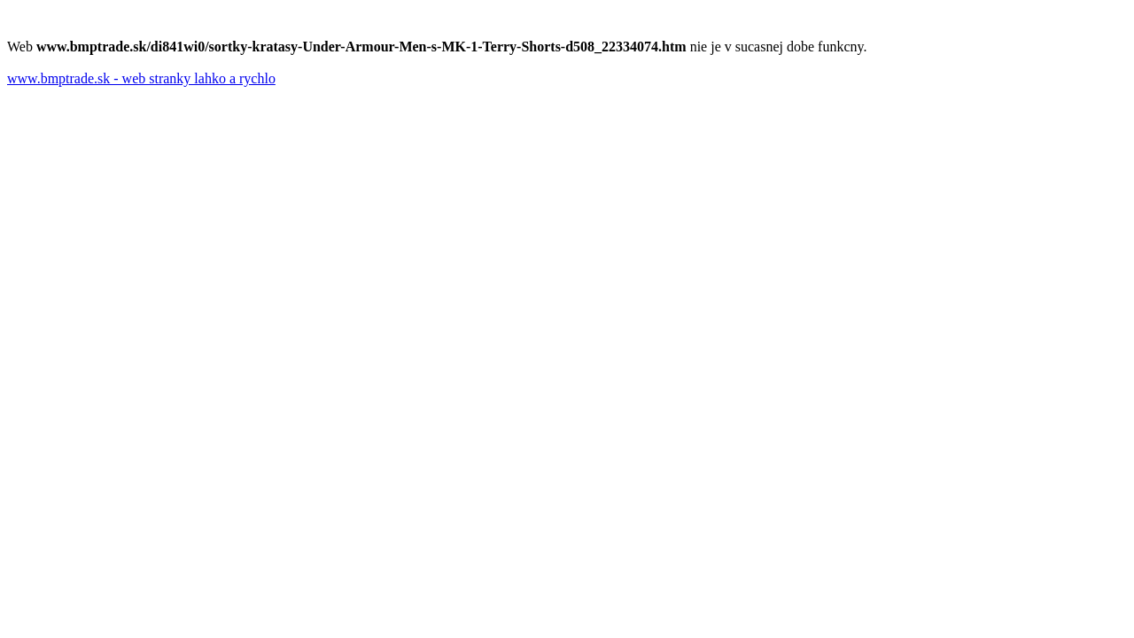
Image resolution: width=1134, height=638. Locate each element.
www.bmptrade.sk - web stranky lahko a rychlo (141, 78)
